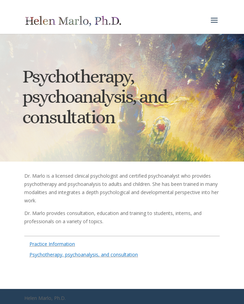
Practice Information (52, 244)
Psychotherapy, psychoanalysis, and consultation (83, 254)
